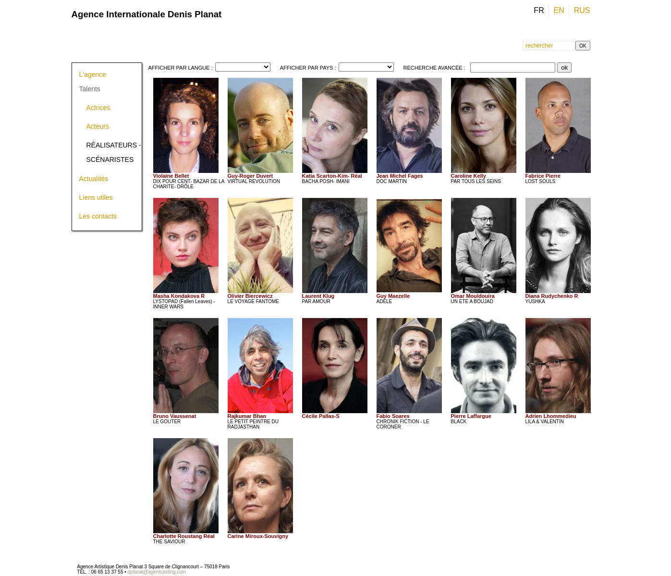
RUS (582, 10)
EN (560, 10)
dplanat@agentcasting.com (157, 572)
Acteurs (97, 126)
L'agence (92, 74)
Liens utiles (96, 197)
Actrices (98, 107)
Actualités (94, 179)
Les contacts (98, 216)
